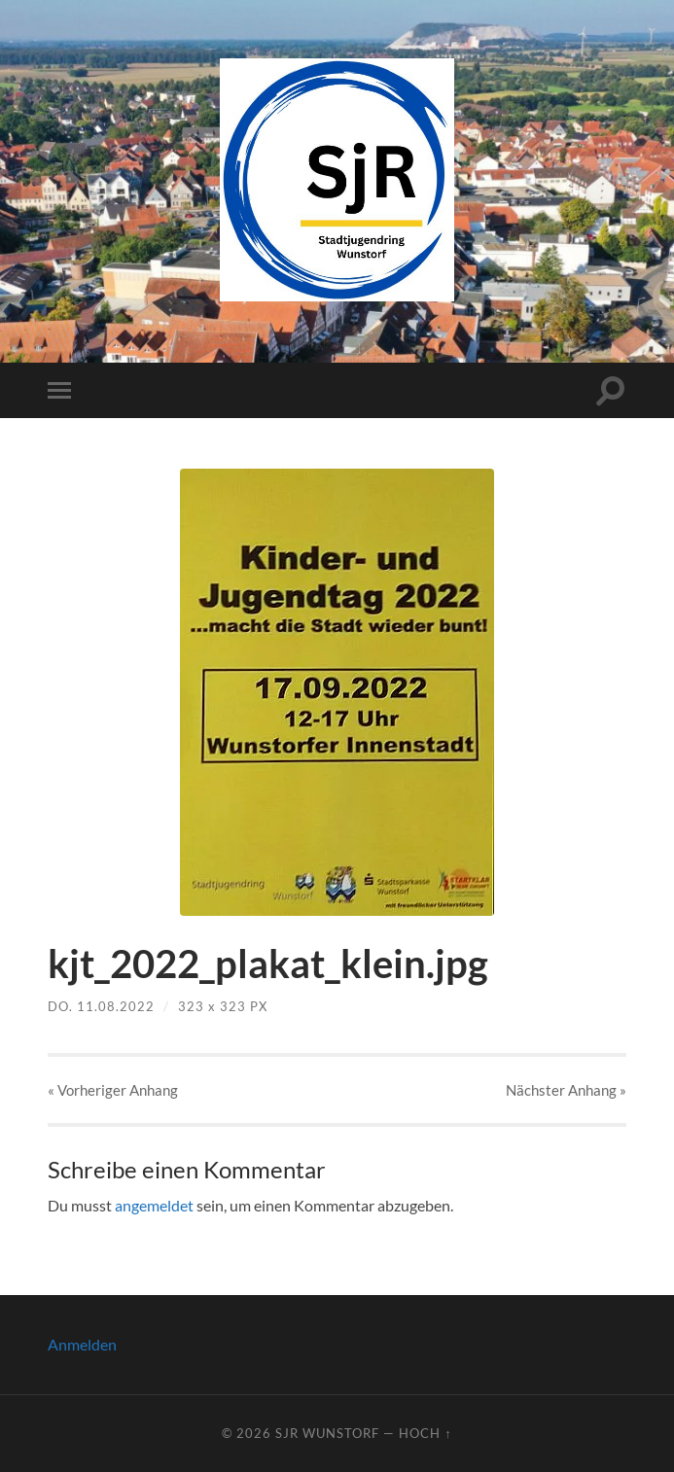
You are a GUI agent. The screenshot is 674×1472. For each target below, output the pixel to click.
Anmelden (82, 1344)
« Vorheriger (113, 1090)
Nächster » (566, 1090)
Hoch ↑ (425, 1433)
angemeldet (154, 1205)
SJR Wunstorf (327, 1433)
